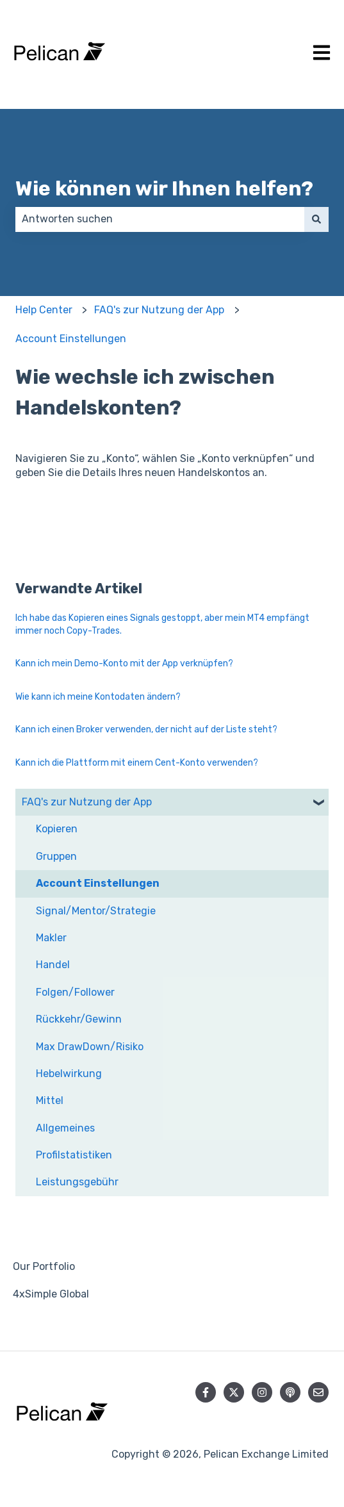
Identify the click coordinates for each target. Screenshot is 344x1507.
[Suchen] (316, 219)
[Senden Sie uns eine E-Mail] (318, 1392)
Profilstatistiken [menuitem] (74, 1155)
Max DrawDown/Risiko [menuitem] (89, 1047)
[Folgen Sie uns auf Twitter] (234, 1392)
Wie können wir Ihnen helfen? (164, 188)
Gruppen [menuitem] (56, 856)
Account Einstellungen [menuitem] (98, 883)
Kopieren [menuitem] (57, 829)
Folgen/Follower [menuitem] (75, 992)
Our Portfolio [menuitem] (44, 1266)
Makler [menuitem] (51, 938)
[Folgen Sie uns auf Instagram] (262, 1392)
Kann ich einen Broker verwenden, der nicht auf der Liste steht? (146, 729)
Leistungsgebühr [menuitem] (77, 1182)
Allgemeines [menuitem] (65, 1128)
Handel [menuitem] (53, 965)
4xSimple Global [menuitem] (51, 1294)
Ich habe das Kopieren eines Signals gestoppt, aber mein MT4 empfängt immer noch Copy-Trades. (162, 624)
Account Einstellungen (70, 339)
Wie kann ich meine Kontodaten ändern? (98, 696)
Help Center (43, 310)
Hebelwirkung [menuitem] (69, 1073)
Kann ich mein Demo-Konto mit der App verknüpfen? (124, 663)
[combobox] (159, 219)
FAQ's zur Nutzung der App (159, 310)
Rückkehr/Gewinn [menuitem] (79, 1019)
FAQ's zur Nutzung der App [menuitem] (87, 802)
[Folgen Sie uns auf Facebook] (205, 1392)
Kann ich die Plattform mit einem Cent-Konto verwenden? (136, 762)
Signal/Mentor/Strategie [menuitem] (96, 911)
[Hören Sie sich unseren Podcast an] (290, 1392)
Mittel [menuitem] (49, 1100)
